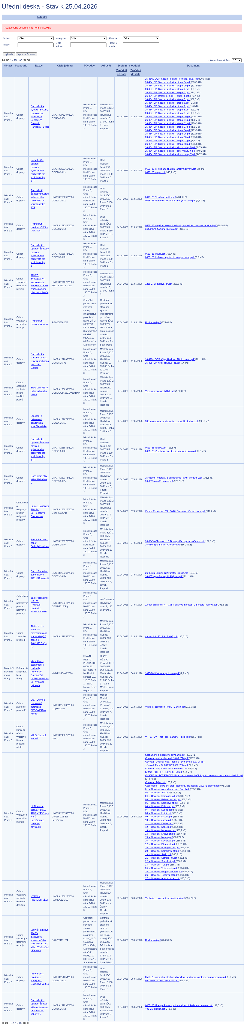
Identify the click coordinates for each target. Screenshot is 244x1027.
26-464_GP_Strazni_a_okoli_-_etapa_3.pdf (167, 92)
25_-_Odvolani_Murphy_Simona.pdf (164, 871)
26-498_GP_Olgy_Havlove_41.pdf (163, 362)
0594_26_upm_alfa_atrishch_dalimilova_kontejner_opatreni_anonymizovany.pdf (186, 977)
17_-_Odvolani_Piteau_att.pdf (160, 844)
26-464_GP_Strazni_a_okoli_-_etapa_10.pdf (168, 116)
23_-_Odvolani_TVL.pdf (157, 864)
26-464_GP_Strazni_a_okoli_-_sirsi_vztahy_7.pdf (170, 154)
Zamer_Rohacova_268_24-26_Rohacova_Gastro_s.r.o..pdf (175, 511)
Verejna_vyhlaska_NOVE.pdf (160, 391)
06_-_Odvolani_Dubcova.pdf (160, 806)
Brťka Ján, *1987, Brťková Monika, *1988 (40, 391)
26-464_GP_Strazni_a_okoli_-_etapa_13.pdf (168, 126)
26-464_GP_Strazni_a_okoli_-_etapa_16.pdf (168, 137)
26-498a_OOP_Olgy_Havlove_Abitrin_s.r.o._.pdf (170, 359)
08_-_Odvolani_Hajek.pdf (158, 813)
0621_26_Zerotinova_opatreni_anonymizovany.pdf (171, 451)
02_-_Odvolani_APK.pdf (157, 792)
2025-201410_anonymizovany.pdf (162, 673)
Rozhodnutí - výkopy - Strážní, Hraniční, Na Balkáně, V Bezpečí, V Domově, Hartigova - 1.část (40, 116)
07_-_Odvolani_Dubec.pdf (158, 809)
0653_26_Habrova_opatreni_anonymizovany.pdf (170, 257)
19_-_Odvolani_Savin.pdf (158, 854)
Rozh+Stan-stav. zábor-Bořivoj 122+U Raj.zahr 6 (40, 574)
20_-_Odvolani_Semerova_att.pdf (162, 851)
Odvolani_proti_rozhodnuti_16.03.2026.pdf (167, 758)
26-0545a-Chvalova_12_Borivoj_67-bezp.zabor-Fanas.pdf (175, 541)
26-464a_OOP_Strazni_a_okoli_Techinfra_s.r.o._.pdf (172, 78)
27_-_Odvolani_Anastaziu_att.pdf (162, 878)
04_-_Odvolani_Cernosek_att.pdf (162, 796)
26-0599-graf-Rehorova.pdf (159, 481)
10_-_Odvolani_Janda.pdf (158, 820)
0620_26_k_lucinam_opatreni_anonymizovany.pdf (171, 169)
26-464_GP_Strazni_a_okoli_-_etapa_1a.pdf (168, 82)
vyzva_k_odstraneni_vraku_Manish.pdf (165, 706)
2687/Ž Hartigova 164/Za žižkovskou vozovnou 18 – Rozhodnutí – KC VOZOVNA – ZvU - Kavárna (40, 940)
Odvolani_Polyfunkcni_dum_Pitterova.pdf (166, 768)
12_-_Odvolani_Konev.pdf (158, 827)
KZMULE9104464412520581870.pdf (164, 772)
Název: (6, 44)
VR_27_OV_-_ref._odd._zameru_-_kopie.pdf (168, 737)
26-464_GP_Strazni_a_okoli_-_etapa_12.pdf (168, 123)
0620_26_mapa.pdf (155, 172)
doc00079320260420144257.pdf (162, 980)
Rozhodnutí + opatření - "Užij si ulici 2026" (39, 227)
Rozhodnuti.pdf (153, 322)
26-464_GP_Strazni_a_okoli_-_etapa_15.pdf (168, 133)
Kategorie (21, 65)
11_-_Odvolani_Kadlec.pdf (159, 823)
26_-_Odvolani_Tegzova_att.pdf (161, 875)
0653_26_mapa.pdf (155, 253)
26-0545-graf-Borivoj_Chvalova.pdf (163, 544)
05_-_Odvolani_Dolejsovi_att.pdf (162, 803)
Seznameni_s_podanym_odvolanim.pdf (165, 755)
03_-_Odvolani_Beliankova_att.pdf (163, 799)
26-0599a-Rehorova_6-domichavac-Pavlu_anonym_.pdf (174, 477)
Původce (89, 65)
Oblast (8, 65)
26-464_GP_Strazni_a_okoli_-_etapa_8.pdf (167, 109)
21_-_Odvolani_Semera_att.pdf (161, 857)
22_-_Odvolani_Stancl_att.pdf (160, 861)
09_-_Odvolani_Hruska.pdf (159, 816)
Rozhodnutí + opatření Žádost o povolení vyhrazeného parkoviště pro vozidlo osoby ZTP (40, 255)
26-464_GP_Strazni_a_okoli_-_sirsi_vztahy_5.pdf (170, 147)
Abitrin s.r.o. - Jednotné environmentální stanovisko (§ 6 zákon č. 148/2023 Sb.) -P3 (39, 636)
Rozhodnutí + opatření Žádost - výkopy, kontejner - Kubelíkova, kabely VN (39, 1007)
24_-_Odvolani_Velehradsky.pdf (161, 868)
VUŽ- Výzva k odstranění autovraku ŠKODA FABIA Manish (38, 707)
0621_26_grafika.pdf (156, 447)
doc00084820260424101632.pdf (162, 229)
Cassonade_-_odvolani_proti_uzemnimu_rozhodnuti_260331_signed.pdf (182, 785)
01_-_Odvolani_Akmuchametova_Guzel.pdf (167, 789)
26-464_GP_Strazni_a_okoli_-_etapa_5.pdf (167, 99)
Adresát (106, 65)
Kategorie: (61, 38)
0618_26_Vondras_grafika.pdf (160, 197)
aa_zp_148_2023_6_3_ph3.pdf (161, 636)
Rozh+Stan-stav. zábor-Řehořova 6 (39, 479)
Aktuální (42, 17)
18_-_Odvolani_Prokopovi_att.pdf (162, 847)
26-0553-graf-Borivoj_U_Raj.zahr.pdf (164, 576)
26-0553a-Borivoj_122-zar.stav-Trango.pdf (167, 573)
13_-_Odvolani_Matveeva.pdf (160, 830)
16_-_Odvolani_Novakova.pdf (160, 840)
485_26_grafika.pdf (155, 1008)
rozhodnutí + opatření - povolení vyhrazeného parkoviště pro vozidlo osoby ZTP (38, 170)
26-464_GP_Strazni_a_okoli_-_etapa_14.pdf (168, 130)
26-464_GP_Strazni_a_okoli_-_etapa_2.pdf (167, 89)
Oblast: (6, 38)
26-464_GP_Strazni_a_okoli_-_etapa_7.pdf (167, 106)
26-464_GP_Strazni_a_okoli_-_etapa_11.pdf (168, 120)
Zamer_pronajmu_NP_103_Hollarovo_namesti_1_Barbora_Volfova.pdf (181, 604)
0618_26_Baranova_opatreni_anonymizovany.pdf (170, 200)
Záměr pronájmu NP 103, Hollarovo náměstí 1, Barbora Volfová (39, 605)
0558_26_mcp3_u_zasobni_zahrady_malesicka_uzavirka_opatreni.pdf (181, 225)
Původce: (113, 38)
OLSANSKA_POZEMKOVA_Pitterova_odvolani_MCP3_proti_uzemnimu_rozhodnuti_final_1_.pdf (194, 775)
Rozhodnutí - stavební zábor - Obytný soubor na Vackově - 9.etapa (40, 361)
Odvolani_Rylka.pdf (155, 782)
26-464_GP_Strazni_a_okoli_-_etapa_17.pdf (168, 140)
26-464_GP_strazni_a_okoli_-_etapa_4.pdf (167, 96)
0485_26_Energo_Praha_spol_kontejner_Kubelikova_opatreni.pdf (179, 1005)
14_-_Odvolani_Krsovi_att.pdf (160, 833)
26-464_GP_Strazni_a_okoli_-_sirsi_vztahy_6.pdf (170, 151)
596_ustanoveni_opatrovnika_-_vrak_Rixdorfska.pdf (172, 421)
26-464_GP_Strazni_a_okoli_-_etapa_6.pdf (167, 102)
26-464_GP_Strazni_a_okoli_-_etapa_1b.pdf (168, 85)
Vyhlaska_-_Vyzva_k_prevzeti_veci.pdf (165, 898)
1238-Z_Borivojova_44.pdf (159, 283)
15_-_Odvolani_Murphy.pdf (159, 837)
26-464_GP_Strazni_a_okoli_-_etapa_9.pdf (167, 113)
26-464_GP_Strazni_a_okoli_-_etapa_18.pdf (168, 144)
